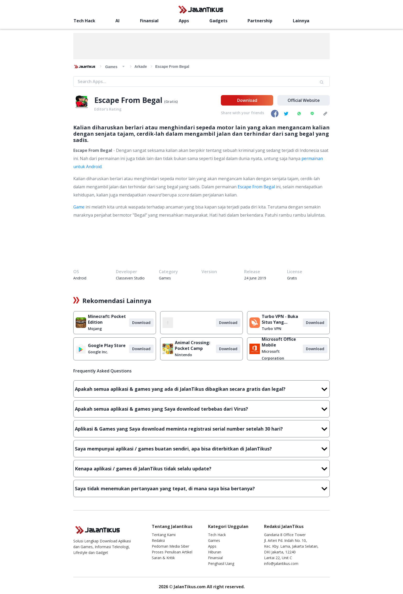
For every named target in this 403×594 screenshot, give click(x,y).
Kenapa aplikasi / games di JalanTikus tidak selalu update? (201, 468)
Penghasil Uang (221, 563)
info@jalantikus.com (281, 563)
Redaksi (158, 540)
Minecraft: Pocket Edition (107, 319)
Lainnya (301, 21)
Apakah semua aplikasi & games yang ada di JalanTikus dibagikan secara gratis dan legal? (201, 389)
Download (247, 100)
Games (214, 540)
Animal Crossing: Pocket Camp (192, 345)
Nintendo (183, 354)
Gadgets (218, 21)
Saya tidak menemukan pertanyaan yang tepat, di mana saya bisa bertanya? (201, 488)
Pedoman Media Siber (170, 546)
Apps (184, 21)
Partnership (260, 21)
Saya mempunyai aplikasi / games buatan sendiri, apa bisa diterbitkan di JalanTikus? (201, 449)
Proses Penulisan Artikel (172, 551)
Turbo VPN (271, 328)
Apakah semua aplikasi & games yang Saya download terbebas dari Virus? (201, 409)
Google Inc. (98, 351)
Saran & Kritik (163, 557)
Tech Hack (84, 21)
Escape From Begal (256, 187)
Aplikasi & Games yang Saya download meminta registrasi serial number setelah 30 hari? (201, 429)
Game (79, 207)
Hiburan (214, 551)
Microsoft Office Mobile (279, 342)
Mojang (95, 328)
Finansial (149, 21)
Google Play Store (107, 345)
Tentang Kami (164, 534)
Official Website (304, 100)
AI (117, 21)
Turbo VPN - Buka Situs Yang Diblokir (280, 319)
